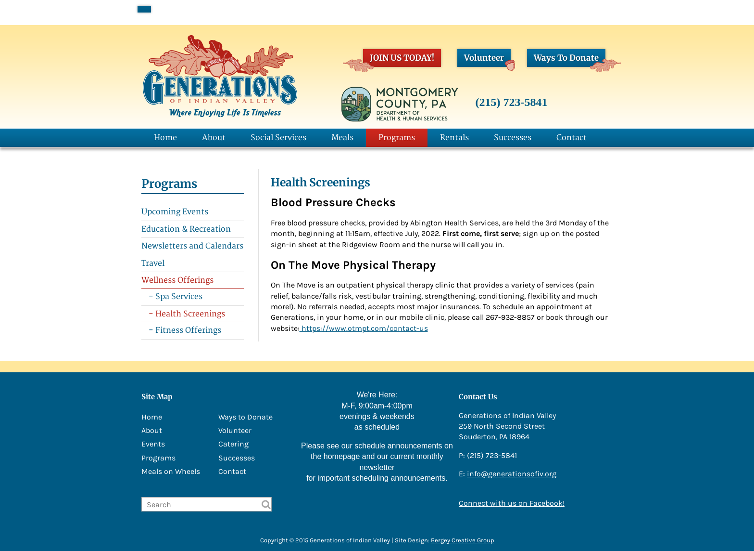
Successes (512, 138)
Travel (152, 263)
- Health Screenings (187, 314)
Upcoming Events (174, 212)
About (214, 138)
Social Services (278, 138)
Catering (233, 443)
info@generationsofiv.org (511, 473)
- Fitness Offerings (185, 330)
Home (165, 138)
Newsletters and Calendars (192, 246)
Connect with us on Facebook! (512, 503)
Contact (571, 138)
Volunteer (487, 59)
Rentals (454, 138)
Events (153, 443)
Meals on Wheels (170, 471)
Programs (396, 138)
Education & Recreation (186, 229)
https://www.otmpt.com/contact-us (364, 328)
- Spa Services (175, 297)
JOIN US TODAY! (398, 59)
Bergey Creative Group (462, 540)
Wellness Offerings (177, 280)
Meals (342, 138)
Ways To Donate (569, 59)
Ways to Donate (245, 416)
